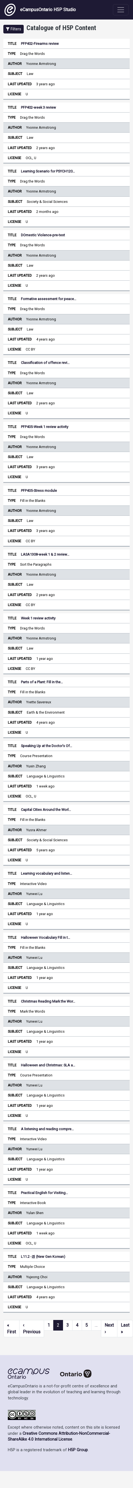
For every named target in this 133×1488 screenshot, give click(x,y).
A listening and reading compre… (47, 1129)
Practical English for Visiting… (44, 1193)
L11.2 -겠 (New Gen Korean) (43, 1256)
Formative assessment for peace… (48, 299)
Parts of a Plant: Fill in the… (42, 682)
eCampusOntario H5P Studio (40, 10)
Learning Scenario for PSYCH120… (48, 171)
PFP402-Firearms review (40, 44)
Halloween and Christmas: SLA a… (48, 1065)
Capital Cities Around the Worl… (46, 810)
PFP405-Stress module (39, 490)
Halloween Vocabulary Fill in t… (45, 937)
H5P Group (78, 1450)
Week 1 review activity (38, 618)
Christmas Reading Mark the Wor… (48, 1001)
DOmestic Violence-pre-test (43, 235)
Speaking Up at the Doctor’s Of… (46, 746)
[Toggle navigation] (121, 9)
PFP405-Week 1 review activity (44, 427)
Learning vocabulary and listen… (46, 873)
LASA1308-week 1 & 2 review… (45, 554)
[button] (13, 29)
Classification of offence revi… (45, 363)
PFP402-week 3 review (38, 107)
